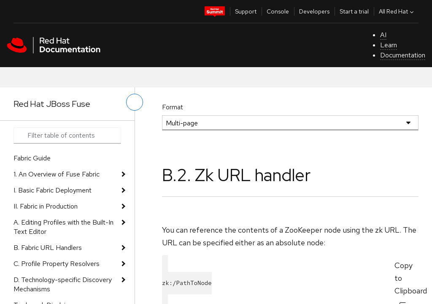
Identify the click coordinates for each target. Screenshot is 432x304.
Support (245, 11)
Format (172, 107)
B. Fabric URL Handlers (48, 247)
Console (278, 11)
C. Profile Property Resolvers (57, 263)
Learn (388, 45)
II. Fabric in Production (46, 206)
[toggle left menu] (134, 102)
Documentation (402, 55)
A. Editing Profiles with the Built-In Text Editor (63, 227)
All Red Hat (397, 11)
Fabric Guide (32, 158)
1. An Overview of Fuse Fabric (57, 174)
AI (383, 34)
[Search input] (67, 136)
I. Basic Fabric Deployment (53, 190)
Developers (314, 11)
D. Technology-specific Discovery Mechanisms (63, 284)
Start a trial (354, 11)
